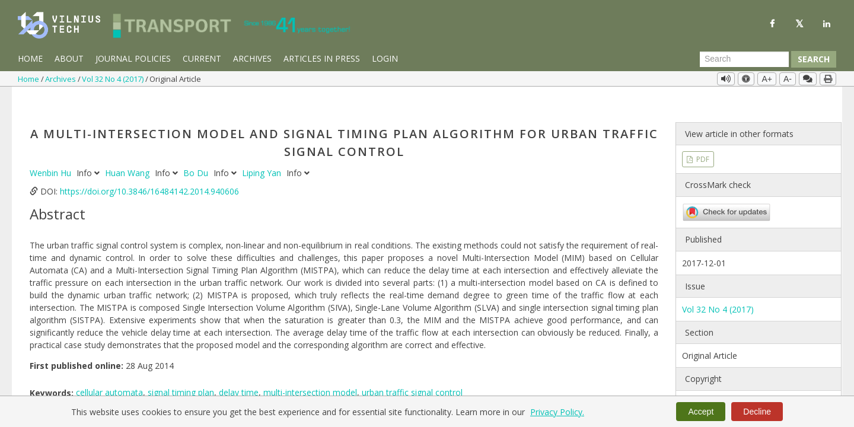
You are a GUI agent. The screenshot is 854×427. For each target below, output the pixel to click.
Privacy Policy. (557, 412)
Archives (252, 58)
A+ (766, 79)
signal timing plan (181, 368)
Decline (757, 411)
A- (787, 79)
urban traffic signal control (412, 368)
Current (202, 58)
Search (814, 59)
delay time (239, 368)
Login (385, 58)
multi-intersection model (310, 368)
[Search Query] (744, 59)
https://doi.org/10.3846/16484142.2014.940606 (149, 167)
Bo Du (197, 148)
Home (30, 58)
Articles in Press (321, 58)
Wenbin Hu (52, 148)
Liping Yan (262, 148)
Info (89, 148)
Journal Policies (133, 58)
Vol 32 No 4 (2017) (113, 79)
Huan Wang (128, 148)
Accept (700, 411)
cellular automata (109, 368)
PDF (701, 135)
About (69, 58)
